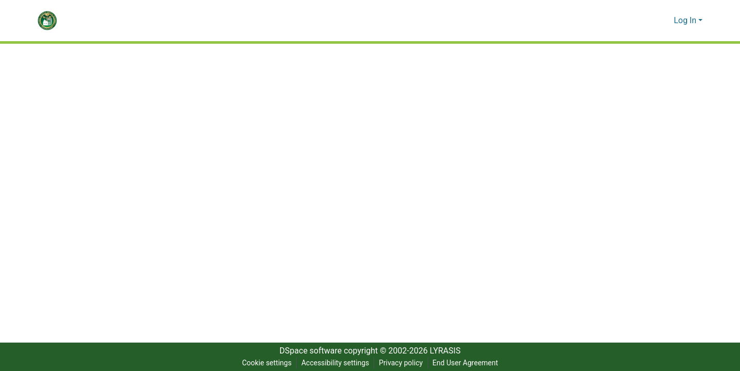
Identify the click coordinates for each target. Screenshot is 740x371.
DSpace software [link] (307, 351)
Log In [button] (686, 20)
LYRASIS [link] (448, 351)
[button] (47, 20)
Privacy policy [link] (400, 363)
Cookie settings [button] (264, 363)
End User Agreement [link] (466, 363)
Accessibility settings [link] (334, 363)
